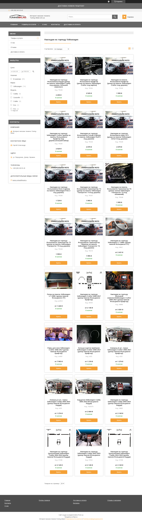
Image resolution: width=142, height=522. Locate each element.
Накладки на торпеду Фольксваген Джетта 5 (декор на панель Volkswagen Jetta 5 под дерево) (119, 136)
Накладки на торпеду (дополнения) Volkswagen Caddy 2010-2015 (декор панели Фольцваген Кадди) (119, 454)
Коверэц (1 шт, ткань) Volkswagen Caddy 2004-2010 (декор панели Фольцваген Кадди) (58, 402)
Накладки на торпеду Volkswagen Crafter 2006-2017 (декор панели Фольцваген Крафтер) (89, 297)
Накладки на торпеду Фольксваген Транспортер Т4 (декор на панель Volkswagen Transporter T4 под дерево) (89, 189)
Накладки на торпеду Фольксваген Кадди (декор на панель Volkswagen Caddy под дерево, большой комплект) (58, 83)
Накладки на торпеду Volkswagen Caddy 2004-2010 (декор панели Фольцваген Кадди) (119, 402)
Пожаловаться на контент (73, 519)
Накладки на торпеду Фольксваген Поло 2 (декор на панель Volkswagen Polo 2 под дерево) (58, 189)
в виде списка (133, 49)
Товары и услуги (29, 24)
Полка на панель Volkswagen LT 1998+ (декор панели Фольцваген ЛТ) (58, 296)
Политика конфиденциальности (93, 519)
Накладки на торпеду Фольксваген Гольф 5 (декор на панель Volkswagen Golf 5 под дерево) (89, 136)
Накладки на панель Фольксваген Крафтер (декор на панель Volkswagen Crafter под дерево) (119, 82)
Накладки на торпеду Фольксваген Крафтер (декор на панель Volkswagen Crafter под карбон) (89, 82)
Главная (14, 24)
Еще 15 (15, 110)
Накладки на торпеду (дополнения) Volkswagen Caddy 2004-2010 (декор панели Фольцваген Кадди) (58, 454)
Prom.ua (80, 515)
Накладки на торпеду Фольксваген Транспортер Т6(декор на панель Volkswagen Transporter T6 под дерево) (89, 244)
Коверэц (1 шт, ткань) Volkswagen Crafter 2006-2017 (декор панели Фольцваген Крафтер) (119, 350)
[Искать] (115, 17)
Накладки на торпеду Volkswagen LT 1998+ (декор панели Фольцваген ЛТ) (119, 242)
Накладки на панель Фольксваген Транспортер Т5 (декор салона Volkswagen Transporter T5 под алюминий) (119, 190)
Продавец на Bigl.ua (71, 517)
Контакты (55, 24)
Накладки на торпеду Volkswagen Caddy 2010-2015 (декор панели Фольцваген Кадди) (88, 454)
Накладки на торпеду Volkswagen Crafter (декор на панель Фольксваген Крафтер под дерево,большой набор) (58, 137)
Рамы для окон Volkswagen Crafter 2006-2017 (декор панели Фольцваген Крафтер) (58, 350)
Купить (58, 102)
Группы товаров (44, 500)
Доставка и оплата (72, 24)
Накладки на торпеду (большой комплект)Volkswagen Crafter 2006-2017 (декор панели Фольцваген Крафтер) (119, 297)
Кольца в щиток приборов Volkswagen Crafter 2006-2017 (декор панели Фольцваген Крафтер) (89, 350)
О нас (44, 24)
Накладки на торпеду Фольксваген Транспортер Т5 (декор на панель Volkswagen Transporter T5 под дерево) (58, 243)
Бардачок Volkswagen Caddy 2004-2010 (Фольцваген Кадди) (89, 401)
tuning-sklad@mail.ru (20, 180)
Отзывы (13, 47)
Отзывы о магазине (114, 500)
